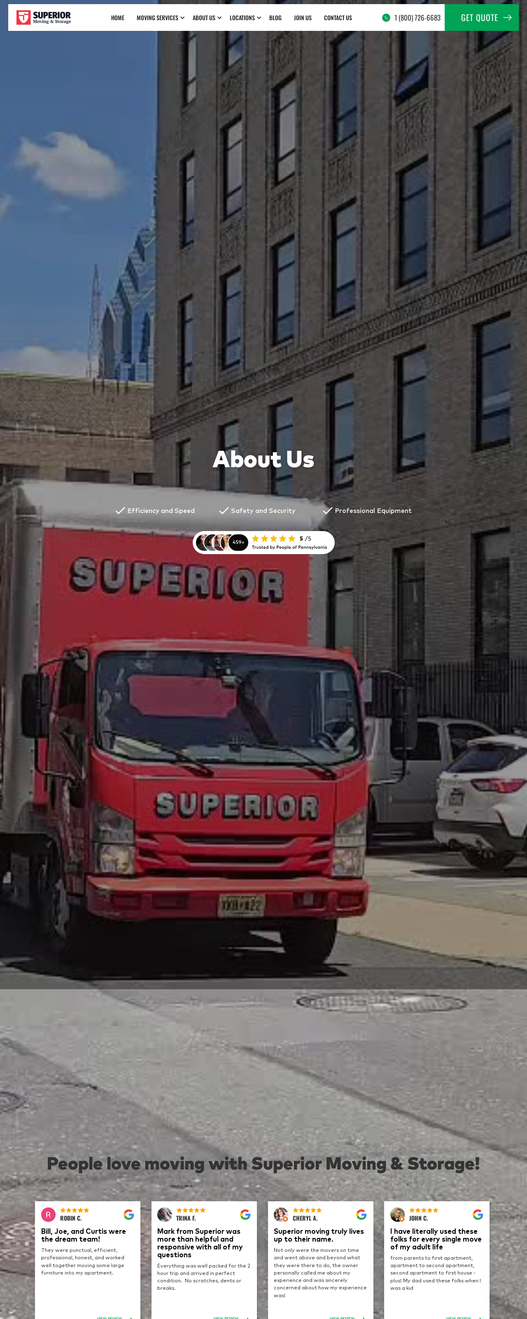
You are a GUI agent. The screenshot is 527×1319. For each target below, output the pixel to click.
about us (204, 17)
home (117, 17)
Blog (275, 17)
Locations (242, 17)
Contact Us (338, 17)
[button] (161, 17)
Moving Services (157, 17)
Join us (303, 17)
